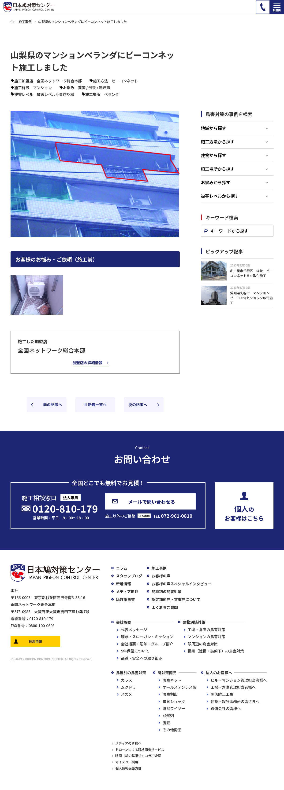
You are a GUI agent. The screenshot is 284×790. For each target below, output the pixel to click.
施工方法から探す (218, 141)
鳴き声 (104, 87)
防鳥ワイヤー (174, 708)
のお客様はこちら (244, 512)
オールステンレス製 (179, 687)
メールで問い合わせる (151, 501)
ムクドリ (128, 687)
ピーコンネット (125, 81)
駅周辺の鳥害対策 (203, 644)
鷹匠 (166, 722)
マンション (42, 87)
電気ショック (174, 701)
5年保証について (135, 651)
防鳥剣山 (170, 694)
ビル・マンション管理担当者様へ (239, 680)
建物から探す (213, 155)
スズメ (126, 694)
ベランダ (111, 94)
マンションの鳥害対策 (206, 636)
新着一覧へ (97, 404)
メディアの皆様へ (128, 743)
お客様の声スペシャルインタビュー (181, 583)
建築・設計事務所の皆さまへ (235, 701)
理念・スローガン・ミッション (147, 636)
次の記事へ (137, 404)
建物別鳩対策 (194, 622)
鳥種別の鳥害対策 (167, 591)
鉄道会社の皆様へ (226, 708)
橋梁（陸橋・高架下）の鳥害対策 (216, 651)
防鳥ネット (172, 680)
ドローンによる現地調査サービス (139, 749)
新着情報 (123, 583)
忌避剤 (168, 715)
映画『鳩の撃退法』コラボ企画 (138, 755)
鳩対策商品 (167, 672)
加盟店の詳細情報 (87, 362)
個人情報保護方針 (128, 768)
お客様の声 (161, 576)
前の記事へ (52, 404)
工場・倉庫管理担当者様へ (233, 687)
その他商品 (172, 729)
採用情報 (35, 641)
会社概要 (123, 622)
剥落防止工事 (222, 694)
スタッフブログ (129, 576)
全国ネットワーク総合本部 (59, 81)
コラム (121, 568)
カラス (126, 680)
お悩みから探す (215, 182)
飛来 (92, 87)
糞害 (82, 87)
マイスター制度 (126, 762)
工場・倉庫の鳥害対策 (206, 629)
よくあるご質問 (165, 607)
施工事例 (25, 21)
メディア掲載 (127, 591)
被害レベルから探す (220, 196)
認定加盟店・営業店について (176, 599)
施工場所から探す (218, 169)
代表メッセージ (134, 629)
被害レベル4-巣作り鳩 (55, 94)
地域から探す (213, 128)
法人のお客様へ (219, 672)
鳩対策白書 (125, 599)
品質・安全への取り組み (141, 658)
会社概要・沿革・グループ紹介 (147, 644)
